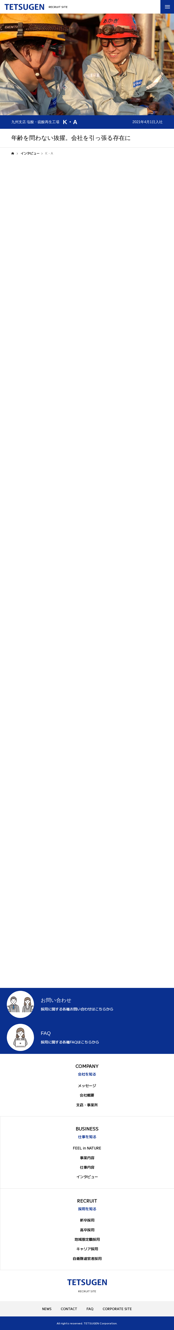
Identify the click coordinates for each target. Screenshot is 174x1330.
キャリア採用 (87, 1248)
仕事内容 (87, 1167)
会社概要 (87, 1095)
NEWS (46, 1309)
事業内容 (87, 1157)
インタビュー (87, 1176)
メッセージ (87, 1085)
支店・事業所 (87, 1104)
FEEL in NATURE (87, 1147)
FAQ (90, 1309)
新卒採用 (87, 1219)
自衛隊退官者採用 (87, 1258)
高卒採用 (87, 1229)
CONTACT (69, 1309)
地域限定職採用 (87, 1239)
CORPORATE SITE (117, 1309)
